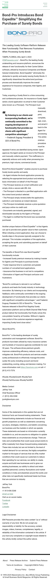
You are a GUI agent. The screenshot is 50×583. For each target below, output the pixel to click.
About (5, 560)
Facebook (6, 500)
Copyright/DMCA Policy (34, 565)
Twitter (5, 503)
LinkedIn (5, 507)
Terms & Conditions (14, 565)
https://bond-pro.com (29, 367)
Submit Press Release (38, 560)
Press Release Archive (19, 560)
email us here (7, 494)
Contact (32, 569)
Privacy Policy (20, 569)
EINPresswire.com (10, 60)
